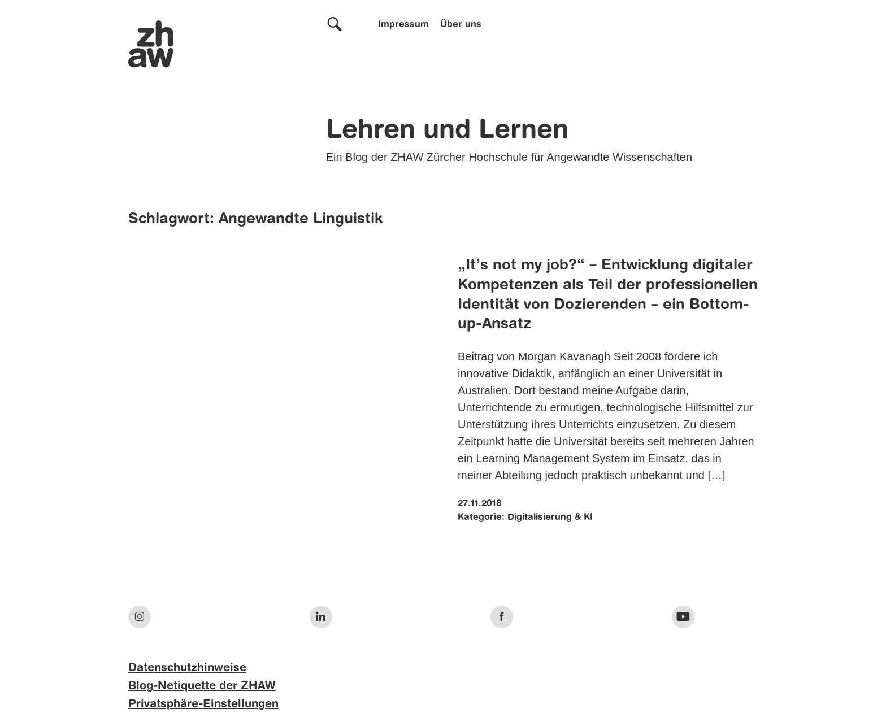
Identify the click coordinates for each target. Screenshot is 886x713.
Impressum (403, 24)
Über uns (460, 24)
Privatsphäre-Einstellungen (203, 704)
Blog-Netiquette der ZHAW (202, 686)
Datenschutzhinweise (187, 668)
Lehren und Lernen (447, 131)
